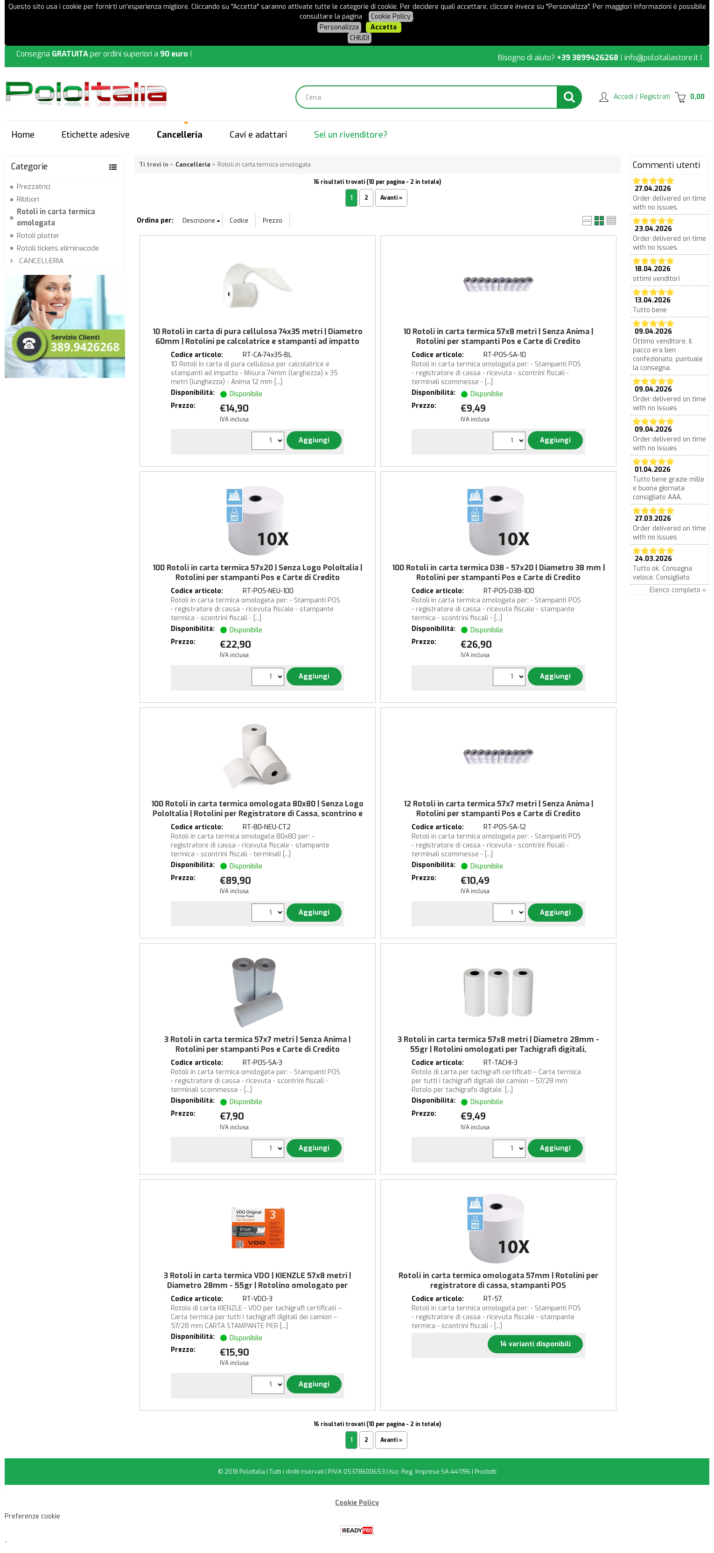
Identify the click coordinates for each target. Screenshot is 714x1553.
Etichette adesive (96, 134)
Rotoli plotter (38, 235)
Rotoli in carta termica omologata (56, 217)
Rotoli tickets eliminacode (58, 248)
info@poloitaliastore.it (661, 58)
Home (23, 134)
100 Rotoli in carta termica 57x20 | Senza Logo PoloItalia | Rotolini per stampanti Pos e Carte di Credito (257, 572)
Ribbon (28, 199)
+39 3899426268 (587, 58)
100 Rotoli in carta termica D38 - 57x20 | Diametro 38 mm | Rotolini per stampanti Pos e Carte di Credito (498, 572)
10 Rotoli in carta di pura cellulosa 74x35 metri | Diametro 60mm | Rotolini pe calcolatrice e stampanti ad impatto (258, 336)
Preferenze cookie (32, 1516)
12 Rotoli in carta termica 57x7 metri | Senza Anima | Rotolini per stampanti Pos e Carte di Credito (498, 808)
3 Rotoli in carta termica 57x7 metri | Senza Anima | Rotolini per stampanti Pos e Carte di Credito (257, 1044)
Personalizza (339, 27)
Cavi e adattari (258, 134)
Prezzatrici (33, 186)
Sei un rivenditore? (350, 134)
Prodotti (486, 1472)
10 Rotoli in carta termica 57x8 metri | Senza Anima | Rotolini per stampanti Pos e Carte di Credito (498, 336)
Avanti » (391, 198)
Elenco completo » (678, 590)
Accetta (384, 27)
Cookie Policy (391, 16)
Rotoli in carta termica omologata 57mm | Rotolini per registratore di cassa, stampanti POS (498, 1280)
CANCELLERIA (41, 261)
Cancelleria (180, 134)
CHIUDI (359, 38)
